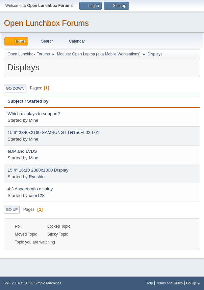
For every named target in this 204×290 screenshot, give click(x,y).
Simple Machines (47, 283)
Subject (15, 101)
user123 (36, 195)
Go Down (15, 88)
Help (149, 283)
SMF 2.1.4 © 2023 (17, 283)
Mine (33, 120)
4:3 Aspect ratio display (30, 188)
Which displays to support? (34, 113)
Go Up (12, 209)
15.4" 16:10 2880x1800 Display (38, 170)
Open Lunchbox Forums (46, 22)
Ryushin (36, 176)
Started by (40, 101)
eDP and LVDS (22, 151)
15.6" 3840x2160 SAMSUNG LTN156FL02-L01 (53, 132)
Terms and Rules (169, 283)
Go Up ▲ (193, 283)
